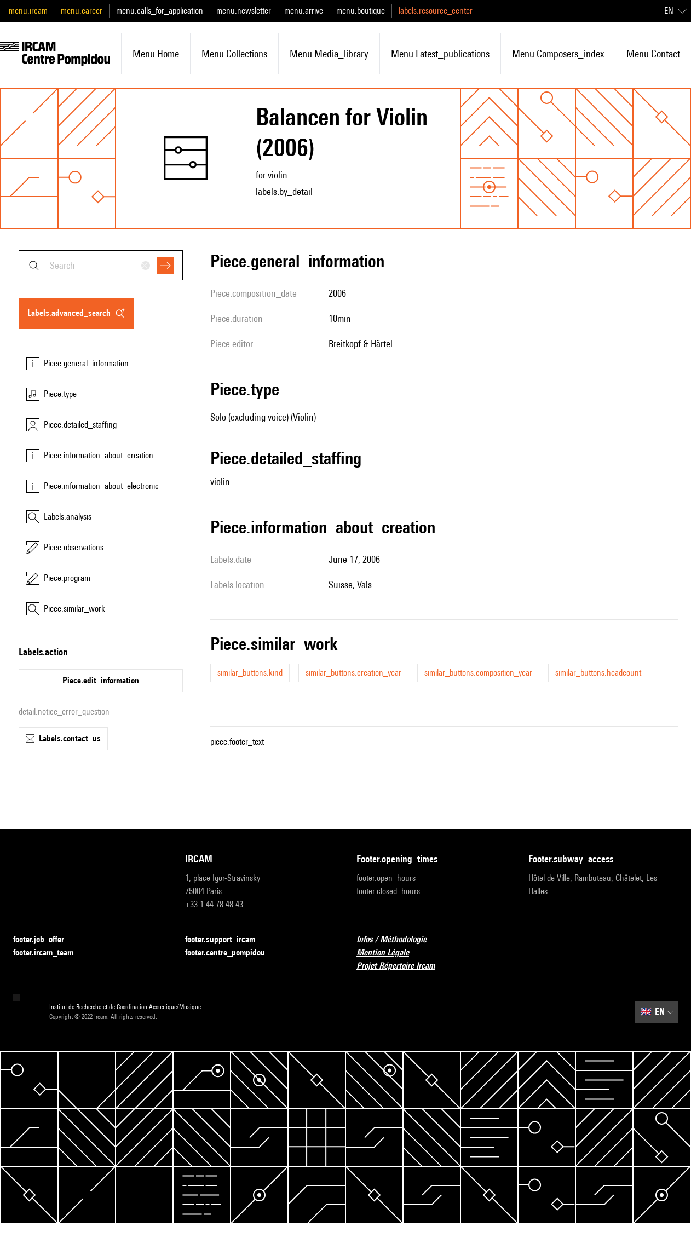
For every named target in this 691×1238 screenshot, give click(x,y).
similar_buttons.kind (250, 672)
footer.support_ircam (226, 940)
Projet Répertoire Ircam (402, 966)
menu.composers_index (558, 54)
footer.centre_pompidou (231, 953)
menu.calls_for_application (159, 10)
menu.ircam (28, 10)
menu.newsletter (243, 10)
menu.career (81, 10)
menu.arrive (303, 10)
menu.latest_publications (440, 54)
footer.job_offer (45, 940)
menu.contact (653, 54)
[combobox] (101, 265)
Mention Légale (389, 953)
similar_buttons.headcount (598, 672)
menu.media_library (329, 54)
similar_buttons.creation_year (353, 672)
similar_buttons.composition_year (478, 672)
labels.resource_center (436, 10)
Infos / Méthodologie (398, 940)
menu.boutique (360, 10)
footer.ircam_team (50, 953)
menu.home (156, 54)
